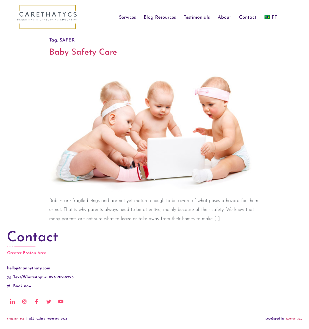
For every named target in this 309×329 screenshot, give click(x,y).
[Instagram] (24, 301)
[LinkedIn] (12, 301)
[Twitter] (49, 301)
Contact (247, 17)
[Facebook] (37, 301)
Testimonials (197, 17)
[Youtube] (61, 301)
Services (127, 17)
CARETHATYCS (15, 319)
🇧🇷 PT (270, 17)
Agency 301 (294, 319)
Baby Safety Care (83, 52)
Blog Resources (160, 17)
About (224, 17)
